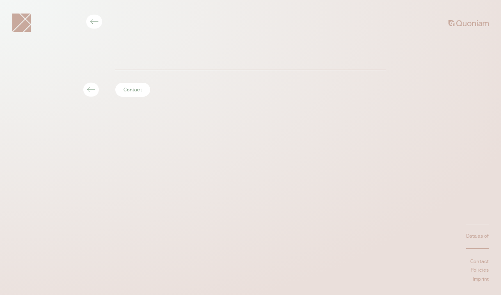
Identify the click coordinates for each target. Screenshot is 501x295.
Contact (133, 90)
